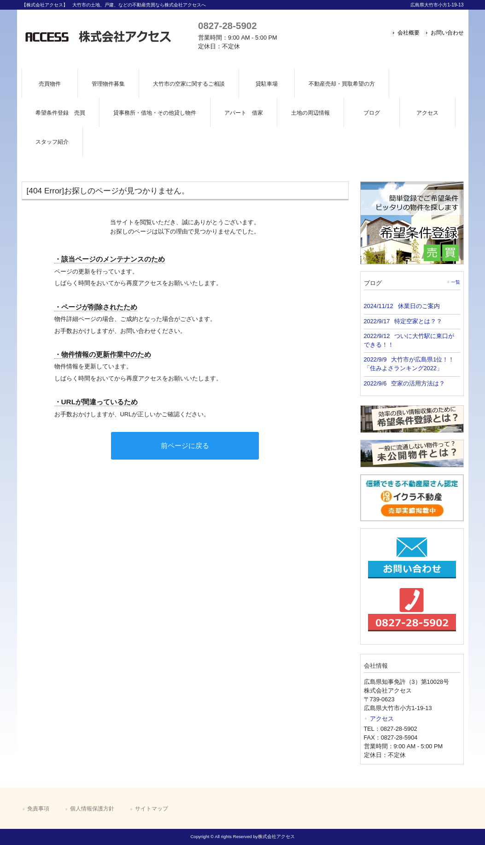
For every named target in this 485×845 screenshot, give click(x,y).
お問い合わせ (447, 32)
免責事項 (38, 808)
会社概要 (408, 32)
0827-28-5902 (227, 25)
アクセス (382, 718)
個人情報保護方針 (92, 808)
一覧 (455, 282)
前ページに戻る (185, 445)
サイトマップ (151, 808)
